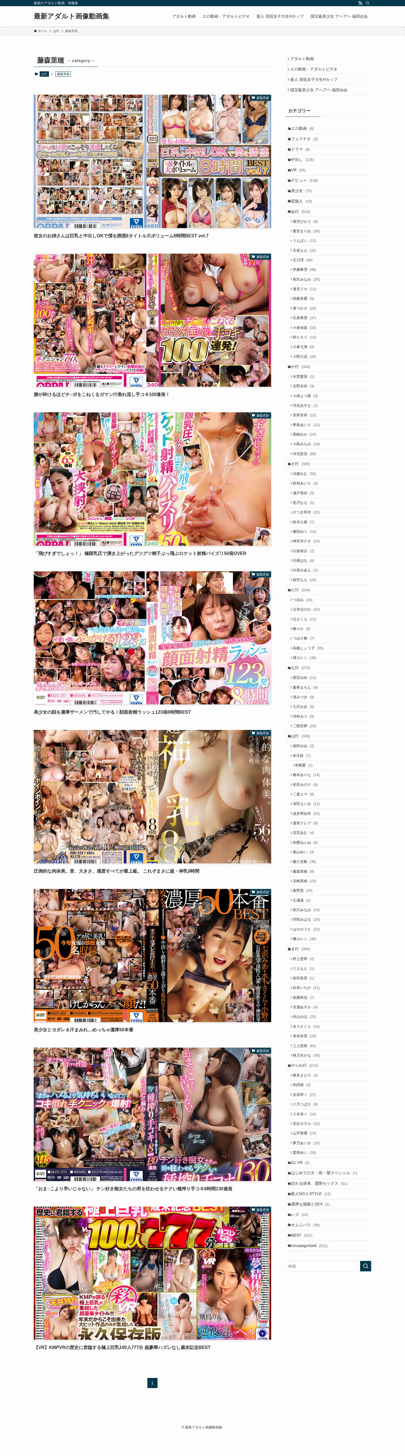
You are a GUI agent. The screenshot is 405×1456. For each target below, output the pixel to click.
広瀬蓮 (303, 1000)
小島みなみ (308, 488)
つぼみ (305, 663)
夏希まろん (307, 761)
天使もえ (306, 271)
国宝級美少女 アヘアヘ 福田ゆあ (320, 94)
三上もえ (305, 1077)
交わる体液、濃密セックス (321, 1318)
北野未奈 (305, 424)
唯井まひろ (307, 1197)
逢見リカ (306, 315)
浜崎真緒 (306, 979)
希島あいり (308, 467)
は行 (44, 74)
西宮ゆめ (306, 751)
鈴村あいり (307, 533)
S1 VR (302, 1294)
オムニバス (307, 1364)
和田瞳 (303, 1207)
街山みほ (306, 1131)
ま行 (302, 1054)
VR (300, 181)
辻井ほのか (308, 674)
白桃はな (305, 619)
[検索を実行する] (365, 1409)
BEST (303, 1376)
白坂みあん (307, 630)
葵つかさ (306, 336)
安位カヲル (308, 1251)
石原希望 (306, 347)
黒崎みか (306, 478)
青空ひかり (307, 239)
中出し (304, 169)
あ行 (302, 228)
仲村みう (305, 794)
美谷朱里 (306, 1152)
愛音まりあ (308, 250)
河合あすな (307, 445)
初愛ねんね (307, 935)
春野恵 (305, 989)
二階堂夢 (306, 805)
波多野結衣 (308, 903)
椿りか (303, 696)
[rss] (360, 3)
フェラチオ (306, 146)
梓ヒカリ (306, 369)
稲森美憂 (305, 325)
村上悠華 (305, 1066)
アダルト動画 (303, 59)
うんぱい (306, 260)
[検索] (367, 3)
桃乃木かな (308, 1174)
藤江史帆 (306, 957)
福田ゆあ (305, 827)
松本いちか (308, 1098)
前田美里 (305, 1088)
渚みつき (305, 772)
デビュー (306, 192)
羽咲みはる (308, 1022)
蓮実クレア (307, 914)
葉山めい (305, 946)
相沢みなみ (308, 304)
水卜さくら (308, 1141)
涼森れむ (306, 522)
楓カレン (306, 1043)
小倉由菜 (306, 358)
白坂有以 (305, 608)
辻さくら (306, 685)
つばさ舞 (305, 706)
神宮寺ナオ (308, 597)
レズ (301, 1353)
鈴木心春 (305, 576)
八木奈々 (306, 1240)
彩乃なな (305, 554)
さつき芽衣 (308, 565)
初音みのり (307, 870)
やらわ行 (306, 1185)
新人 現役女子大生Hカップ (315, 82)
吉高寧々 (306, 1218)
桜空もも (306, 641)
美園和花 (305, 1109)
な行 (302, 739)
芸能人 (303, 216)
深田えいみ (308, 892)
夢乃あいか (308, 1272)
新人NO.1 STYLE (312, 1329)
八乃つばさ (307, 1229)
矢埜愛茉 (305, 413)
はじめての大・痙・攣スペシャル (326, 1306)
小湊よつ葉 (307, 434)
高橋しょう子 (310, 717)
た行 (302, 652)
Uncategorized (311, 1388)
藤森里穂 (305, 968)
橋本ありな (308, 859)
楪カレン (306, 728)
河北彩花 (306, 499)
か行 (302, 401)
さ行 (302, 510)
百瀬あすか (307, 1120)
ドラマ (302, 157)
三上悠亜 (306, 1163)
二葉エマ (305, 881)
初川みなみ (308, 1011)
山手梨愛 (306, 1261)
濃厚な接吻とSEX (312, 1341)
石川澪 (305, 282)
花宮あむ (305, 924)
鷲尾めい (306, 1283)
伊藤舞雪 (306, 293)
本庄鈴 (303, 838)
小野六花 (306, 390)
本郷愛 (306, 849)
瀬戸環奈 (305, 544)
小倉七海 (305, 379)
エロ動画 (304, 134)
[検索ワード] (328, 1409)
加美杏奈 (306, 456)
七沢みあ (305, 783)
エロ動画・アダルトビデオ (315, 71)
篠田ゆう (306, 587)
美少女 (303, 204)
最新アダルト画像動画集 (71, 16)
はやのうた (308, 1032)
